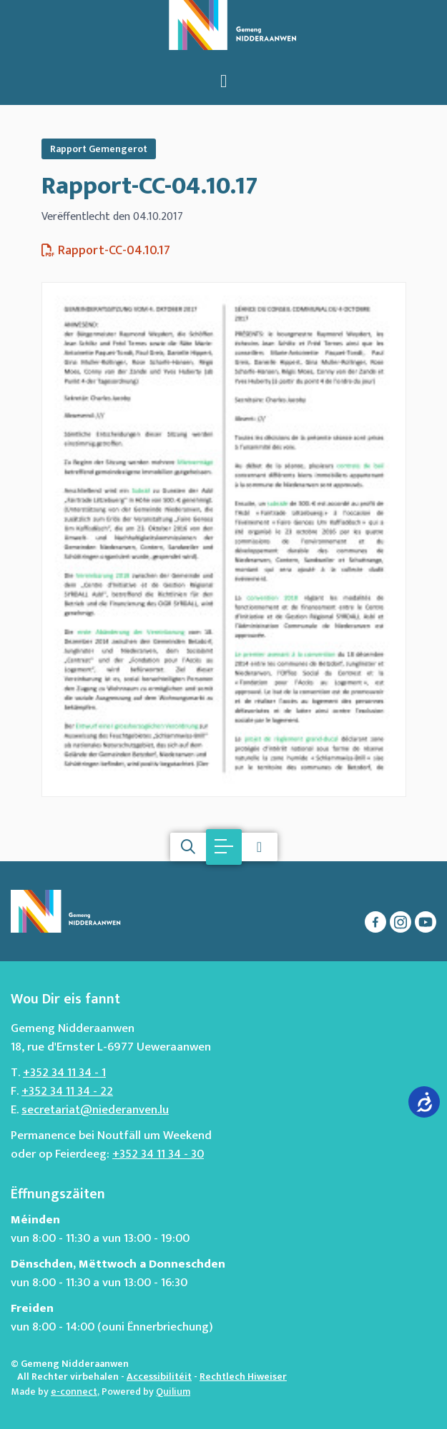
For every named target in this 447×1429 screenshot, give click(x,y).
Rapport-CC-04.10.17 (149, 186)
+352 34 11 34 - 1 (64, 1073)
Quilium (173, 1391)
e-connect (74, 1391)
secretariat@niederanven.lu (95, 1110)
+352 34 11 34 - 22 (67, 1091)
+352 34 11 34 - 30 (158, 1154)
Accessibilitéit (159, 1376)
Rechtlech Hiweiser (243, 1376)
